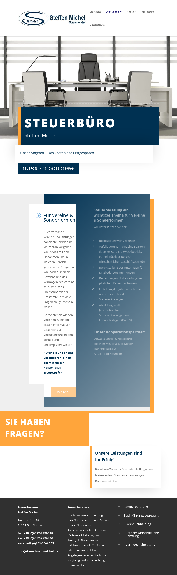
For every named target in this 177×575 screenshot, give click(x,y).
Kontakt (131, 12)
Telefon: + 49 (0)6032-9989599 (48, 168)
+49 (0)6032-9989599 (38, 533)
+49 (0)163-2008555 (40, 543)
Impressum (147, 12)
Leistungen (112, 12)
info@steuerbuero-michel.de (38, 551)
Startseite (95, 12)
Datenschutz (97, 25)
